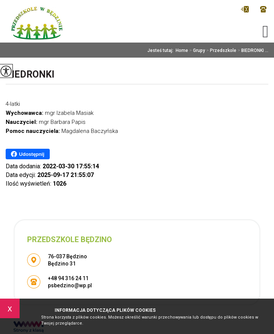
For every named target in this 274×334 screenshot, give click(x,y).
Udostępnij (27, 154)
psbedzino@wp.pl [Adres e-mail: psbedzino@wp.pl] (70, 285)
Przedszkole (220, 50)
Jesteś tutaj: (161, 50)
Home (182, 50)
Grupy (196, 50)
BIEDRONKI (30, 74)
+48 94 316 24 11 (263, 9)
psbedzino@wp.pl (245, 9)
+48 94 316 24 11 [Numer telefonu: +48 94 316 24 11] (68, 278)
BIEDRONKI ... (252, 50)
